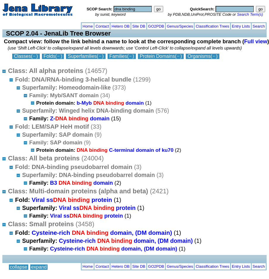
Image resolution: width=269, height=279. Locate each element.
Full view (255, 41)
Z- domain (79, 118)
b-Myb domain (110, 103)
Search (259, 26)
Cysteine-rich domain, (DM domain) (102, 232)
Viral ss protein (72, 199)
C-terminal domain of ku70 (125, 150)
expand (39, 25)
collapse (18, 25)
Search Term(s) (250, 14)
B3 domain (81, 183)
